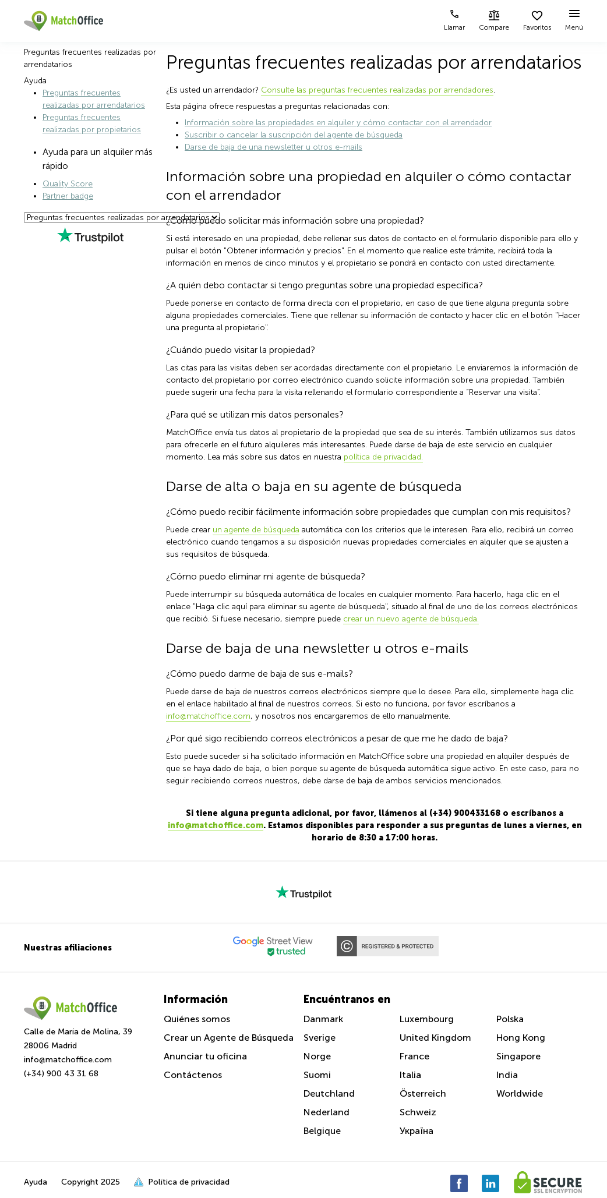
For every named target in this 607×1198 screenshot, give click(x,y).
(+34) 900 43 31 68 (61, 1073)
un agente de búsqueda (256, 529)
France (414, 1056)
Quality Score (68, 183)
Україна (416, 1131)
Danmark (323, 1019)
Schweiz (418, 1112)
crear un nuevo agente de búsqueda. (411, 618)
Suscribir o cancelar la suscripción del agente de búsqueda (294, 134)
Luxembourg (427, 1019)
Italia (410, 1075)
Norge (317, 1056)
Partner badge (68, 196)
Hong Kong (520, 1037)
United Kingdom (435, 1037)
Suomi (317, 1075)
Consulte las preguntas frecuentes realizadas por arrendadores (377, 90)
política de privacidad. (383, 457)
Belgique (322, 1131)
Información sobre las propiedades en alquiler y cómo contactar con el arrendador (338, 122)
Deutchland (329, 1093)
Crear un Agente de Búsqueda (229, 1037)
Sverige (320, 1037)
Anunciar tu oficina (205, 1056)
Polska (510, 1019)
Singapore (518, 1056)
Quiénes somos (197, 1019)
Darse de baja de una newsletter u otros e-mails (273, 147)
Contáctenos (193, 1075)
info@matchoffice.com (208, 716)
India (507, 1075)
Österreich (423, 1093)
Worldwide (519, 1093)
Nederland (327, 1112)
